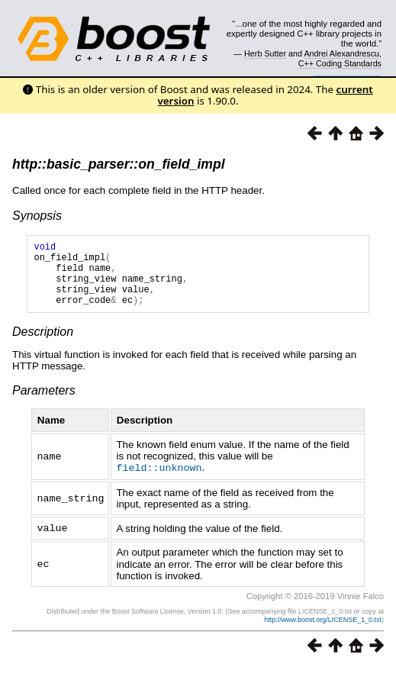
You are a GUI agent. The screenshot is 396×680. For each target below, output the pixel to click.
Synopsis (37, 215)
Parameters (44, 404)
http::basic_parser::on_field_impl (118, 164)
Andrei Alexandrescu (341, 53)
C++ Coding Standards (340, 63)
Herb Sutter (265, 53)
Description (42, 345)
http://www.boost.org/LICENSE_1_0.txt (323, 632)
